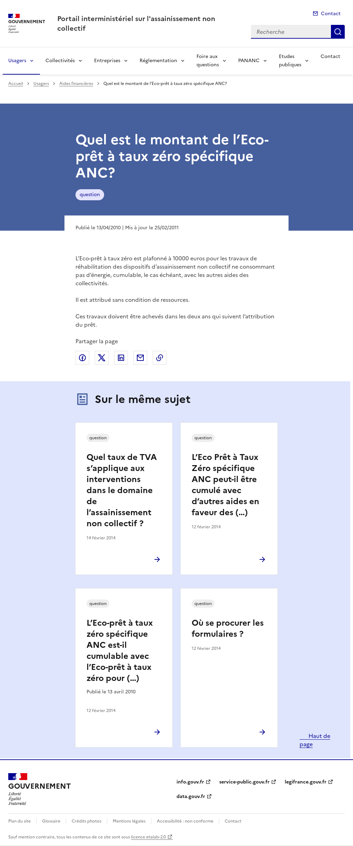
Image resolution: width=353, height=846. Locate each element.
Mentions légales (129, 821)
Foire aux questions (207, 60)
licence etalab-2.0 (148, 837)
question (90, 194)
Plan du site (19, 821)
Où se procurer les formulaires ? (228, 628)
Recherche (338, 32)
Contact (331, 13)
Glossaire (51, 821)
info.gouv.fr (190, 782)
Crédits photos (86, 821)
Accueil (15, 83)
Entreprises (107, 60)
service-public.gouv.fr (244, 782)
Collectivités (60, 60)
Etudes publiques (290, 60)
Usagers (17, 60)
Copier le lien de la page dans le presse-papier (160, 358)
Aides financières (76, 83)
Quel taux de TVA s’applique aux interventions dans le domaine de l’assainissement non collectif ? (122, 490)
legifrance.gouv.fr (305, 782)
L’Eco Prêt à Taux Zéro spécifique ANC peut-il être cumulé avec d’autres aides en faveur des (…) (225, 485)
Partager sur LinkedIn (121, 358)
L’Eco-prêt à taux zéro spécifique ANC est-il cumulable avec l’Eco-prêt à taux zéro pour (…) (120, 650)
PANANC (249, 60)
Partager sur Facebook (82, 358)
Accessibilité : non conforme (185, 821)
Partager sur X (102, 358)
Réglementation (158, 60)
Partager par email (140, 358)
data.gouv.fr (190, 796)
